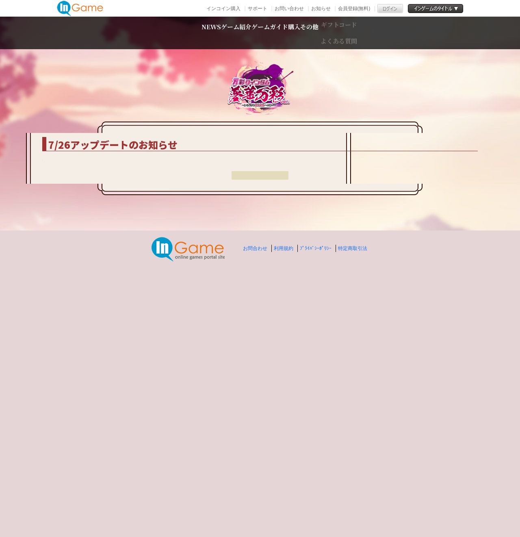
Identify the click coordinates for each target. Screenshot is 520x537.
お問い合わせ (289, 8)
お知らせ (321, 8)
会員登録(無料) (354, 8)
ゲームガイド (275, 33)
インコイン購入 (223, 8)
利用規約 (283, 520)
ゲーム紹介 (205, 33)
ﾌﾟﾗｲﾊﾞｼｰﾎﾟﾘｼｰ (316, 520)
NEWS (150, 33)
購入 (330, 33)
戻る (260, 459)
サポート (257, 8)
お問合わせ (255, 520)
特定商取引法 (352, 520)
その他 (371, 33)
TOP (106, 121)
